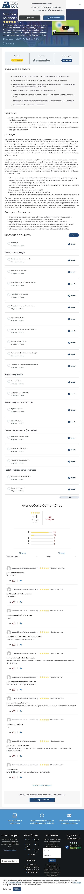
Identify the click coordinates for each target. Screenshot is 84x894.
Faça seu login (67, 60)
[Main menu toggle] (80, 4)
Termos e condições (52, 875)
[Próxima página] (78, 497)
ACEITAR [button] (17, 889)
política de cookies (14, 883)
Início (28, 839)
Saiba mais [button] (7, 889)
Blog (28, 849)
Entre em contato (10, 849)
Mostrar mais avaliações (42, 785)
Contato (32, 854)
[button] (13, 580)
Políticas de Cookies (32, 869)
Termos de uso (32, 872)
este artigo (77, 883)
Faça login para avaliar (42, 799)
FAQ (36, 844)
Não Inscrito (17, 60)
